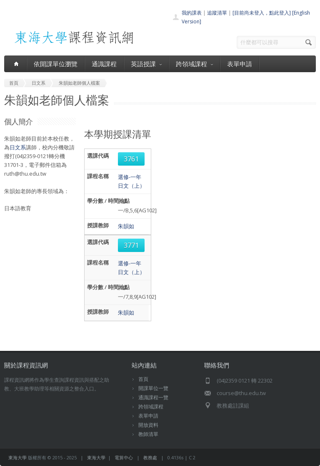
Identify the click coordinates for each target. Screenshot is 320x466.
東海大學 (17, 457)
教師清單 (148, 434)
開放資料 (148, 424)
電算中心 (124, 457)
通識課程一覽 (153, 397)
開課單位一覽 (153, 388)
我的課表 (192, 12)
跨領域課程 (194, 64)
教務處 (150, 457)
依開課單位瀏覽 (56, 64)
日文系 (18, 147)
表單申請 (239, 64)
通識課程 (104, 64)
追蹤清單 (217, 12)
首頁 (143, 379)
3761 (131, 159)
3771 (131, 245)
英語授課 (146, 64)
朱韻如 (126, 226)
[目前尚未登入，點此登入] (261, 12)
